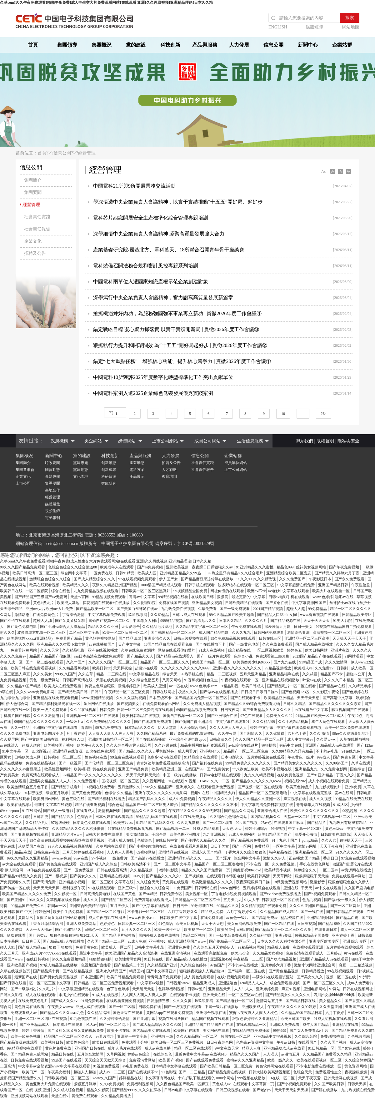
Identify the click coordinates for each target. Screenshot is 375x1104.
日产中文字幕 (130, 644)
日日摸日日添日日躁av (260, 692)
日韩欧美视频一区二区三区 (67, 1078)
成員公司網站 (207, 441)
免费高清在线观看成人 (41, 775)
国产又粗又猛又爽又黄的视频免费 (76, 1030)
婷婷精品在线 (130, 1078)
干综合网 (160, 834)
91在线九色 (351, 751)
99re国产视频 (247, 822)
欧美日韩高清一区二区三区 (35, 573)
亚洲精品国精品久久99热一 (183, 573)
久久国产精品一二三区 (106, 941)
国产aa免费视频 (150, 567)
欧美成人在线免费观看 (63, 686)
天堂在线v (60, 1096)
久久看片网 (363, 1018)
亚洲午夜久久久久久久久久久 (237, 668)
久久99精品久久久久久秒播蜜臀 (78, 828)
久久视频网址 (154, 781)
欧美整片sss (123, 822)
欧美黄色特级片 (299, 787)
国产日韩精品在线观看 (345, 912)
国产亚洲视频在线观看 (30, 834)
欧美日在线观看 (105, 1042)
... (303, 413)
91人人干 (251, 900)
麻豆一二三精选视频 (356, 965)
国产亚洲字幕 (144, 1018)
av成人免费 (137, 941)
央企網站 (93, 441)
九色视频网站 (359, 1036)
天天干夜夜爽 (331, 846)
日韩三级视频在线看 (190, 638)
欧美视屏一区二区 (199, 929)
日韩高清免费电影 (95, 894)
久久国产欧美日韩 (329, 1084)
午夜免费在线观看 (246, 626)
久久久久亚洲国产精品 (308, 906)
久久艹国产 (76, 662)
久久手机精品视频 (293, 721)
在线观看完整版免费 (211, 953)
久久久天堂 (50, 650)
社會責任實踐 (202, 463)
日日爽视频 (306, 923)
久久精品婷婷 (360, 686)
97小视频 (99, 858)
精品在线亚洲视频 (90, 805)
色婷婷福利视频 (171, 989)
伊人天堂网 (168, 727)
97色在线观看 (252, 715)
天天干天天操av (39, 929)
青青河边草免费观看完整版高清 (163, 763)
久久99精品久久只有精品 (293, 751)
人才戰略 (169, 469)
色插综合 (145, 840)
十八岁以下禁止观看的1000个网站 (206, 1078)
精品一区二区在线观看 (193, 1048)
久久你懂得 (275, 733)
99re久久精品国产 (158, 787)
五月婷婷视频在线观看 (266, 757)
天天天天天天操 (46, 888)
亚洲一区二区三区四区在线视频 (41, 1018)
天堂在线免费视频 (111, 680)
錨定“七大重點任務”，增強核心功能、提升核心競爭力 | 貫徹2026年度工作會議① (182, 361)
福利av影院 (169, 870)
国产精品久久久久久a (164, 876)
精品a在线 (22, 852)
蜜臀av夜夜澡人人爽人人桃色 (253, 1013)
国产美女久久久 (83, 876)
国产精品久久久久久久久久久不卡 (209, 805)
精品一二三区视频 (222, 674)
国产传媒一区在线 (15, 888)
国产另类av (38, 935)
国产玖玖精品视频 (281, 959)
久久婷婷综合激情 (115, 1018)
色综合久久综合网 (154, 888)
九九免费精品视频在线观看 (96, 591)
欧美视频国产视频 (59, 745)
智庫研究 (108, 483)
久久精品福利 (99, 1013)
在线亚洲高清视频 (176, 953)
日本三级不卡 (160, 698)
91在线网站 (31, 811)
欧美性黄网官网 (128, 959)
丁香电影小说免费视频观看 (234, 894)
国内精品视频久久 (266, 816)
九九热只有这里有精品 (348, 822)
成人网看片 (188, 751)
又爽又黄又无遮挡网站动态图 (61, 917)
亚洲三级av (127, 888)
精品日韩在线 (63, 1054)
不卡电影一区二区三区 (146, 912)
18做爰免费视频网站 (290, 882)
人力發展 (239, 45)
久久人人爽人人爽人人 (228, 727)
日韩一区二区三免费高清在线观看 (145, 710)
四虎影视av (41, 751)
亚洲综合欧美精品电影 (88, 906)
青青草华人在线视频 (313, 805)
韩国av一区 (57, 906)
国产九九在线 (285, 662)
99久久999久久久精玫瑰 (257, 579)
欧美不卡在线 (119, 1030)
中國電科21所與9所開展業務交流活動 (134, 186)
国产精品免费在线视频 (227, 1072)
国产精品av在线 (332, 686)
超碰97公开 (356, 674)
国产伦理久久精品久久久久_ (205, 840)
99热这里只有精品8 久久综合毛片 (236, 573)
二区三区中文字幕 (84, 632)
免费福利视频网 (140, 1084)
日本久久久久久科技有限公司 (282, 941)
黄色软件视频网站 (100, 638)
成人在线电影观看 (41, 995)
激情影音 (318, 882)
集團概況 (102, 45)
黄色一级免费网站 (44, 680)
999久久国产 (65, 674)
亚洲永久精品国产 (111, 971)
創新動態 (108, 463)
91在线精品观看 (102, 888)
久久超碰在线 (166, 745)
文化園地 (80, 476)
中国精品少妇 (224, 793)
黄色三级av (334, 828)
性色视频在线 (96, 757)
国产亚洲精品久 (68, 929)
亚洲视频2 (157, 941)
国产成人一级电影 (58, 811)
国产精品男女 (63, 816)
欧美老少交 (241, 953)
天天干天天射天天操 (291, 1090)
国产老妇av (262, 1090)
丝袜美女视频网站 (311, 567)
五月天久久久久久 (136, 929)
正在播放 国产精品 (305, 858)
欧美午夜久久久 (90, 745)
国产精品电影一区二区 (235, 1001)
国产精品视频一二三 (173, 828)
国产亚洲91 (17, 900)
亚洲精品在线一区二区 (314, 852)
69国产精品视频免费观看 (197, 710)
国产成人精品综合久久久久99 (157, 1024)
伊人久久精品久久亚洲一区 (258, 799)
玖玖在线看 (17, 935)
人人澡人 (271, 1054)
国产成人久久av (64, 1001)
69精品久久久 (228, 906)
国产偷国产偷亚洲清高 (194, 721)
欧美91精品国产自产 (275, 834)
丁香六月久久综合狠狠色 (246, 852)
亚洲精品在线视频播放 (281, 680)
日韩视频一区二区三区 (63, 757)
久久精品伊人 (37, 822)
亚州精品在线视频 (173, 852)
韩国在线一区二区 (236, 1036)
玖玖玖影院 (204, 1001)
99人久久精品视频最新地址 (70, 846)
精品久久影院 (98, 1090)
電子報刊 (52, 518)
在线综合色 (163, 1054)
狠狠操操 (269, 745)
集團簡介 (23, 463)
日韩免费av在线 (46, 852)
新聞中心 (308, 45)
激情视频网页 (110, 811)
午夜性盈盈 (361, 585)
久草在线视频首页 (15, 971)
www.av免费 (61, 858)
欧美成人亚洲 (155, 686)
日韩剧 (343, 668)
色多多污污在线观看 (164, 757)
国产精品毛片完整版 (119, 935)
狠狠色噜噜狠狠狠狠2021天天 (74, 935)
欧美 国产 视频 (171, 1060)
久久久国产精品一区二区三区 (260, 739)
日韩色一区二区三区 (101, 929)
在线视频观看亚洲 (308, 947)
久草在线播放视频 (355, 739)
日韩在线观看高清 (112, 870)
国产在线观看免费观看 (153, 721)
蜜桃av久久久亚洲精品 (246, 1060)
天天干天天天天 (317, 620)
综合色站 (115, 805)
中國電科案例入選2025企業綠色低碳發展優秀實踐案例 (153, 393)
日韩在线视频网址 (358, 989)
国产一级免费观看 (235, 609)
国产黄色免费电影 (22, 626)
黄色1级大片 (44, 603)
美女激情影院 (137, 834)
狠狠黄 (223, 597)
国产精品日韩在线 (301, 1001)
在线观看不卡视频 (185, 995)
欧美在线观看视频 (44, 585)
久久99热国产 (337, 763)
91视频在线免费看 (100, 787)
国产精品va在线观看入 (175, 656)
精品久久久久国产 (245, 1054)
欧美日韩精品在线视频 (141, 715)
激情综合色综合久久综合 (50, 579)
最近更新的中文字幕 (249, 597)
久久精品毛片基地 (157, 626)
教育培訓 (169, 476)
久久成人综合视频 (68, 1090)
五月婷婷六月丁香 (276, 965)
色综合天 (85, 816)
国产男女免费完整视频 (59, 977)
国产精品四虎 (130, 638)
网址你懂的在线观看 (227, 591)
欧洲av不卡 (256, 591)
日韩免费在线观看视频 (30, 1060)
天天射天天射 (144, 989)
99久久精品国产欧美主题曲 (232, 614)
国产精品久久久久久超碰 (145, 811)
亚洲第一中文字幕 (132, 1036)
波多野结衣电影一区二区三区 (42, 632)
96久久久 (36, 900)
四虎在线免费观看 (101, 751)
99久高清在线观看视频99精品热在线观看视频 (67, 840)
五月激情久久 (129, 787)
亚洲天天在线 (214, 995)
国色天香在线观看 (128, 1013)
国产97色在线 (349, 1048)
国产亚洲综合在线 (222, 715)
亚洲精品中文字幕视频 (273, 1036)
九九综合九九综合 (15, 698)
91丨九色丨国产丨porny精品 (295, 840)
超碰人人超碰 (85, 1072)
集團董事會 (25, 469)
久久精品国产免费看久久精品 (327, 1054)
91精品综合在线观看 (201, 757)
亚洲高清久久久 (157, 638)
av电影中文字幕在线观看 (289, 591)
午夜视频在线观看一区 (240, 680)
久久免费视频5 (284, 864)
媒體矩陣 (314, 27)
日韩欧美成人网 (28, 757)
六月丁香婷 (335, 1013)
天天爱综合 (130, 626)
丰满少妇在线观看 (74, 995)
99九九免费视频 (108, 727)
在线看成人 (86, 811)
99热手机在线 (192, 674)
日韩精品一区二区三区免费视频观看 (104, 983)
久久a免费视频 (112, 1084)
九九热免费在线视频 (178, 609)
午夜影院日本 (320, 579)
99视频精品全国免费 (190, 591)
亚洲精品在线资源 (67, 751)
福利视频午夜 (74, 888)
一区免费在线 (101, 573)
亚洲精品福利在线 (284, 674)
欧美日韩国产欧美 (296, 1018)
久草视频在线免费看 (63, 900)
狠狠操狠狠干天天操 (312, 876)
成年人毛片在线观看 (125, 1048)
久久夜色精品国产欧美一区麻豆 (183, 1084)
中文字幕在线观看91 (233, 721)
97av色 (266, 822)
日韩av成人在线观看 (189, 614)
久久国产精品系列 (152, 733)
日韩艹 (96, 692)
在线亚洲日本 (326, 929)
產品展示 (136, 476)
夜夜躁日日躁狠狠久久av (213, 567)
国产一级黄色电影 (244, 644)
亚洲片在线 (340, 650)
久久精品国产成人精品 (279, 912)
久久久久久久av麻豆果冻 (21, 769)
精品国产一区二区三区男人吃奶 (152, 805)
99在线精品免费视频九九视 (130, 828)
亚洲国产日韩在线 (90, 1048)
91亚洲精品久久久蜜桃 (255, 567)
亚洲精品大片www (67, 834)
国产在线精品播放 (151, 739)
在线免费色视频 (290, 775)
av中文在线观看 (328, 888)
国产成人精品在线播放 (314, 644)
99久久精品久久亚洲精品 (28, 858)
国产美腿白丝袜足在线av (137, 609)
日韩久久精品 (295, 704)
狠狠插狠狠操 (100, 959)
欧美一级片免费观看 (50, 710)
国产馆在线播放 (324, 1090)
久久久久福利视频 (131, 698)
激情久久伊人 (275, 858)
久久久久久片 (256, 620)
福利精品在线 (280, 852)
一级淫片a (75, 721)
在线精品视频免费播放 (251, 1030)
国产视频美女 (128, 704)
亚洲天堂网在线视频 (341, 1078)
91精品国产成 (311, 662)
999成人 (324, 757)
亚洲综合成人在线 (272, 811)
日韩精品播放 (313, 971)
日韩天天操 (357, 1084)
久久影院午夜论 (326, 692)
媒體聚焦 (52, 504)
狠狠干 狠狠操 (61, 947)
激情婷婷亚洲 (129, 686)
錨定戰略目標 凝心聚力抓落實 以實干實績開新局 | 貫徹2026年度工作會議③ (176, 329)
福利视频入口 (73, 739)
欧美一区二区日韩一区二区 (125, 632)
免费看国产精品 (69, 638)
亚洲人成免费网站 (81, 923)
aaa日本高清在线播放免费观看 (99, 656)
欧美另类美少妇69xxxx (252, 662)
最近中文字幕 (91, 953)
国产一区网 (242, 846)
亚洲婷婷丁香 (343, 935)
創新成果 (108, 469)
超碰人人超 (296, 609)
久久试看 (310, 674)
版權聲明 (325, 441)
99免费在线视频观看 (127, 757)
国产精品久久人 (140, 656)
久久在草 (86, 674)
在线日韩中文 (167, 840)
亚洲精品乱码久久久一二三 (190, 858)
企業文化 (23, 476)
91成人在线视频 (212, 650)
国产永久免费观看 (349, 579)
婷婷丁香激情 (33, 1030)
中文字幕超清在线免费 (296, 585)
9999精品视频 (172, 620)
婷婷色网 (43, 912)
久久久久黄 (182, 1001)
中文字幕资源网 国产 (309, 603)
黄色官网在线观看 (29, 1007)
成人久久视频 (320, 799)
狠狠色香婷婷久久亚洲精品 (255, 1018)
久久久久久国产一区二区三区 (113, 662)
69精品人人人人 (254, 983)
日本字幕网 (10, 941)
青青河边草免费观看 (164, 977)
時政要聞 (52, 463)
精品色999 (285, 567)
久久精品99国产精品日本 (302, 1013)
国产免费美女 (218, 769)
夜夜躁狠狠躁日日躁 (253, 882)
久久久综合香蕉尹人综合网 (129, 745)
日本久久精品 (230, 620)
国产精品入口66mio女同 (277, 614)
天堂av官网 (80, 597)
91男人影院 (343, 620)
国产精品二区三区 (116, 900)
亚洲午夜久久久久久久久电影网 (161, 793)
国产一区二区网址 (345, 906)
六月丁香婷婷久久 (183, 912)
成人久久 (91, 900)
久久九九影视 (188, 822)
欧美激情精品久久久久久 (213, 882)
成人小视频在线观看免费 (329, 781)
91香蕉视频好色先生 (201, 680)
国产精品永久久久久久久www (257, 781)
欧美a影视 (82, 769)
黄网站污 (26, 917)
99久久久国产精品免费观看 (23, 567)
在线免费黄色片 (46, 614)
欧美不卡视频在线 (277, 769)
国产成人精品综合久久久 (95, 579)
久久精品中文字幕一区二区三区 (202, 626)
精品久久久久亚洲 (103, 626)
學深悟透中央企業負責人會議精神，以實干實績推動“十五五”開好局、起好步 (177, 201)
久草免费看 (208, 609)
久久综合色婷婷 (194, 965)
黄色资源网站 (356, 1066)
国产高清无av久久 (201, 620)
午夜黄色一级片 (301, 757)
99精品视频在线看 (173, 597)
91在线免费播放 (194, 816)
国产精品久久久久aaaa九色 (62, 1013)
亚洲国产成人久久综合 (99, 864)
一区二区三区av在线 (245, 995)
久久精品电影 (74, 650)
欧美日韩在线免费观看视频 (34, 668)
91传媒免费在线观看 (44, 870)
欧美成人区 (147, 573)
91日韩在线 (154, 959)
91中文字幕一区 (15, 751)
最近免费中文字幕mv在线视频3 (201, 1054)
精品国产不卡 (332, 674)
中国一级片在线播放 (180, 775)
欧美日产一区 (33, 1072)
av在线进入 (9, 745)
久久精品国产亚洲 (162, 965)
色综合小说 (243, 656)
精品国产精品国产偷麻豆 (50, 656)
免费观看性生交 (328, 1072)
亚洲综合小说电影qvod (188, 739)
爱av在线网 (344, 793)
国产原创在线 (277, 603)
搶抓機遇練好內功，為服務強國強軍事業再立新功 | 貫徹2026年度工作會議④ (177, 313)
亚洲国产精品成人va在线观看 (330, 745)
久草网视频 (116, 1054)
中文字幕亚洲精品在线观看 (81, 989)
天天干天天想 (308, 698)
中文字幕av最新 (150, 983)
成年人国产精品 (316, 1024)
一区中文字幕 (284, 846)
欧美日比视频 (187, 923)
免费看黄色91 (87, 947)
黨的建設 (136, 45)
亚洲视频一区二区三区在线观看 (93, 715)
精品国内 (136, 971)
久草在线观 (361, 763)
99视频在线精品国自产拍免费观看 (344, 626)
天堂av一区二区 (297, 816)
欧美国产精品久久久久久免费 (27, 894)
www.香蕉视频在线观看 (320, 614)
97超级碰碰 (61, 822)
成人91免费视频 (182, 799)
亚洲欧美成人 (253, 1007)
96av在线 (81, 858)
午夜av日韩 (286, 1042)
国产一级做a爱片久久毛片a (33, 989)
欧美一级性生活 (168, 929)
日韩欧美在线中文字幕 (179, 917)
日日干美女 (303, 626)
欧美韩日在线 (11, 591)
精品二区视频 (195, 935)
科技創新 (170, 45)
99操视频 (278, 828)
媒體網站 (127, 441)
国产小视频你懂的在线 (148, 846)
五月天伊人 (120, 906)
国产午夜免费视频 (344, 567)
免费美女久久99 (279, 715)
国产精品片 (317, 822)
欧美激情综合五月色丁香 (28, 787)
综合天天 (170, 674)
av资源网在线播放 (356, 870)
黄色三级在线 (73, 799)
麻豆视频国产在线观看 (350, 710)
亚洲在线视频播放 (103, 650)
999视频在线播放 (251, 1078)
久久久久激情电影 (48, 715)
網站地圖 (350, 27)
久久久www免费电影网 (35, 692)
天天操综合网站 (193, 727)
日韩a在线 (244, 929)
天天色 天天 (232, 828)
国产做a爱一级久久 (340, 900)
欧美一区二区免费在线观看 (348, 727)
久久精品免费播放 (116, 1096)
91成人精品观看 (206, 828)
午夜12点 (355, 715)
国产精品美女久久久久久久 (288, 995)
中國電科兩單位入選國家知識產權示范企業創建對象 (150, 281)
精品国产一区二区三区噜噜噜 (263, 793)
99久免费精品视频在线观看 (233, 638)
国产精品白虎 (347, 917)
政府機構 (59, 441)
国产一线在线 (312, 912)
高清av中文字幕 (142, 597)
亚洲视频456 (210, 751)
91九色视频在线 (83, 1018)
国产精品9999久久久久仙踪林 (137, 1090)
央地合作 (52, 490)
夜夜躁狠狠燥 (356, 1072)
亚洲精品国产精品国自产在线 (209, 1024)
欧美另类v (225, 929)
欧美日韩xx (101, 668)
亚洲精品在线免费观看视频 (56, 698)
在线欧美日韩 (203, 597)
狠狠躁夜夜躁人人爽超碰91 (202, 971)
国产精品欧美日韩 (73, 692)
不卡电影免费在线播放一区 (319, 1066)
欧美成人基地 (68, 603)
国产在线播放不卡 (211, 644)
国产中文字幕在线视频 (151, 906)
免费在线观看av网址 (349, 876)
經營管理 (87, 153)
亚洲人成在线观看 (91, 1007)
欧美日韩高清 (259, 876)
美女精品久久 (330, 1001)
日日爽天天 (31, 941)
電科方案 (136, 469)
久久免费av (324, 668)
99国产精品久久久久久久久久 (39, 721)
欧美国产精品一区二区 (211, 662)
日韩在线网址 (164, 692)
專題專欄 (52, 476)
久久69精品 (160, 614)
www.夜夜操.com (143, 917)
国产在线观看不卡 (245, 698)
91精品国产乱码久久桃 (155, 822)
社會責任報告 (202, 469)
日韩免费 (107, 710)
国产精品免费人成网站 (30, 1054)
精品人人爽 (252, 1048)
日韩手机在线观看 (200, 585)
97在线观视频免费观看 (137, 579)
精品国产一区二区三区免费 (246, 751)
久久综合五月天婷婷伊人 (214, 947)
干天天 (307, 888)
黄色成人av (221, 1084)
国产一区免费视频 (78, 870)
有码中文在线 (291, 745)
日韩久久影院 (11, 995)
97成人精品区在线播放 (59, 965)
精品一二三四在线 (111, 674)
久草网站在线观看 (111, 846)
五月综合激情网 (90, 1054)
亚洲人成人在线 (121, 840)
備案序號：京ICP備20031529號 (184, 543)
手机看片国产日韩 (15, 715)
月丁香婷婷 (76, 733)
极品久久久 (188, 692)
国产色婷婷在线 (355, 692)
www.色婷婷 (322, 597)
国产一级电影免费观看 (228, 935)
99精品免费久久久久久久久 (248, 763)
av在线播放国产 (102, 644)
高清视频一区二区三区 (332, 632)
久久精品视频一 (143, 870)
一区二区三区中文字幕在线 (111, 882)
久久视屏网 (9, 739)
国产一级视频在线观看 (183, 1007)
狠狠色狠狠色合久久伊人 (349, 882)
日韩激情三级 (158, 1001)
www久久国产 (104, 1078)
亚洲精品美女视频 (207, 603)
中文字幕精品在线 (144, 674)
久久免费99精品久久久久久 (109, 721)
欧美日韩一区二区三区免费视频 (177, 1042)
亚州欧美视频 (177, 567)
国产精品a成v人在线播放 (64, 941)
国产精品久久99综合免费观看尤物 (252, 704)
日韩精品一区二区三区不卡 (198, 900)
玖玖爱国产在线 (31, 846)
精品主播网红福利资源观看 (203, 745)
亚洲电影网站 (315, 989)
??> (323, 413)
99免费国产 (182, 888)
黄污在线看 (353, 953)
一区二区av (329, 870)
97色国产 (218, 965)
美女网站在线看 (216, 1030)
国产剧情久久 (251, 733)
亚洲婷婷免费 (267, 989)
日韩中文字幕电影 (149, 947)
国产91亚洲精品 (320, 775)
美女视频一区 (197, 894)
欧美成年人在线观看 (117, 567)
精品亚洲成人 (204, 983)
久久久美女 (43, 674)
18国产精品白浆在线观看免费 (168, 644)
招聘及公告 (171, 463)
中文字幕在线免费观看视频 (299, 727)
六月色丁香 (297, 733)
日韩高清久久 (221, 739)
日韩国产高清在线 (77, 680)
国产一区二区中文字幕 (172, 864)
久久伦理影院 (145, 603)
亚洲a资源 (283, 935)
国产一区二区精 (122, 1007)
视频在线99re (295, 781)
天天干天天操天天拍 (143, 775)
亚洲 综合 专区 (355, 941)
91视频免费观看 (106, 1066)
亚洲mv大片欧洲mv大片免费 (50, 609)
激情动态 (22, 614)
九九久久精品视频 (259, 775)
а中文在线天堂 (227, 1048)
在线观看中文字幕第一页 (254, 1084)
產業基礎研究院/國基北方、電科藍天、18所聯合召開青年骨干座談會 (168, 249)
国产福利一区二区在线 (247, 971)
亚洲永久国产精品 (207, 852)
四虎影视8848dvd (247, 870)
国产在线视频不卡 (143, 1072)
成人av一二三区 (112, 1072)
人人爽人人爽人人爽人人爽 (111, 733)
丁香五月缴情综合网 (46, 923)
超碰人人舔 (43, 620)
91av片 (138, 876)
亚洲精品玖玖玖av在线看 (285, 1048)
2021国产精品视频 (268, 609)
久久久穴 (329, 840)
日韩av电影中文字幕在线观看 (188, 1090)
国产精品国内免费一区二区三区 (201, 698)
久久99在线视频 (83, 710)
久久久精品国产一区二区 (197, 1036)
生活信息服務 (250, 441)
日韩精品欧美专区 (357, 614)
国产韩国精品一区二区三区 (174, 632)
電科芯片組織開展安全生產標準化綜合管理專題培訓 (150, 217)
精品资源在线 (292, 917)
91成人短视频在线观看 (333, 1018)
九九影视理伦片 (328, 787)
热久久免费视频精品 (69, 959)
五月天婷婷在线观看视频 (83, 852)
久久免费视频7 (86, 781)
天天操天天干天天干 (349, 638)
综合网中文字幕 (74, 573)
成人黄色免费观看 (199, 977)
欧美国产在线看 (187, 1030)
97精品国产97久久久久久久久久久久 (92, 775)
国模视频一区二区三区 (121, 781)
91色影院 (169, 1072)
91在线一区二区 (282, 1078)
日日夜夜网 (230, 710)
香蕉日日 (331, 858)
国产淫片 (224, 858)
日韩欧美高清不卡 (135, 864)
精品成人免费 (212, 912)
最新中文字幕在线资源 (53, 805)
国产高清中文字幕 (337, 698)
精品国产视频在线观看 (211, 1018)
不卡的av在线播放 (243, 965)
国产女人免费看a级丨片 (309, 1030)
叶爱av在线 (312, 680)
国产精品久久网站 (239, 811)
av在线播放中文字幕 (312, 710)
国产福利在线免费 (207, 763)
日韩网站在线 (206, 888)
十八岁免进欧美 (245, 769)
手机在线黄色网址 (314, 864)
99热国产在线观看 (66, 1060)
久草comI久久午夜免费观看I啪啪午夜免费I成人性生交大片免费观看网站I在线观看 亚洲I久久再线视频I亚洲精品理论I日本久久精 (106, 2)
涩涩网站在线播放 (99, 704)
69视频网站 (146, 852)
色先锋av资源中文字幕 (255, 1042)
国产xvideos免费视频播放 (280, 894)
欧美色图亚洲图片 (185, 834)
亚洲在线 (290, 888)
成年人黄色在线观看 (328, 721)
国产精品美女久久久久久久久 (298, 763)
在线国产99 (194, 769)
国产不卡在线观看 (15, 620)
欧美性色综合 (78, 1042)
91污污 (365, 977)
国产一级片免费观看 (214, 656)
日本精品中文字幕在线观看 (175, 1066)
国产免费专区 (345, 757)
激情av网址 (308, 846)
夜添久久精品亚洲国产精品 (115, 585)
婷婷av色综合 (139, 1054)
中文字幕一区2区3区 (305, 828)
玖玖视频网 (138, 614)
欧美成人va (303, 668)
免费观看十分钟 (135, 1042)
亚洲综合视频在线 (211, 1013)
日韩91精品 (125, 573)
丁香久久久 (345, 775)
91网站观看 (354, 656)
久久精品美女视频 (268, 953)
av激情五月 (291, 1054)
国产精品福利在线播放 (107, 799)
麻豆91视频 (291, 989)
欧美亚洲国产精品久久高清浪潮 (131, 953)
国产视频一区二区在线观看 (260, 787)
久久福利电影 (261, 935)
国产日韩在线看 (13, 983)
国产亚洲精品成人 (34, 1024)
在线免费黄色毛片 (33, 1001)
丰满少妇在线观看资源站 (273, 977)
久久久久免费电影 (15, 733)
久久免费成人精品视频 (202, 704)
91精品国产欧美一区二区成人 (320, 715)
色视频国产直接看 (96, 965)
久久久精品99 (264, 721)
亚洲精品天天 (220, 989)
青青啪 (87, 727)
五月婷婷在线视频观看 (345, 947)
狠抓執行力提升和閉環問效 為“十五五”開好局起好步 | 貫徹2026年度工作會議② (180, 345)
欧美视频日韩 (52, 1042)
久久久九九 (242, 632)
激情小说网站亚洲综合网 (315, 965)
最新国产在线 (26, 977)
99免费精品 (318, 609)
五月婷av (334, 953)
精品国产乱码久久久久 (147, 799)
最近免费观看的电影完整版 (193, 733)
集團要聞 (52, 483)
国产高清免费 (45, 882)
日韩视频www (178, 983)
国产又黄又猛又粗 (70, 620)
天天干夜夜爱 (310, 1078)
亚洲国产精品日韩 (333, 585)
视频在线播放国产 (173, 1018)
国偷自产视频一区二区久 (109, 620)
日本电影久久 (232, 757)
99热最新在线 (202, 906)
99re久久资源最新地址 (351, 733)
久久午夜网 (228, 733)
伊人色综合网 (17, 704)
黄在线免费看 (104, 769)
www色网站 (230, 888)
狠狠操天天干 (351, 840)
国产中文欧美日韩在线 (40, 739)
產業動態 (136, 463)
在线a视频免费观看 (233, 977)
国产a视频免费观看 (320, 894)
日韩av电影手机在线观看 (289, 597)
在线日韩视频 (38, 959)
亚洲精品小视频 (72, 882)
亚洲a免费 (353, 787)
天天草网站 (282, 876)
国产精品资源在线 (285, 620)
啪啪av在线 (344, 597)
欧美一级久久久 (280, 1060)
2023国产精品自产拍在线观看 (317, 656)
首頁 (33, 45)
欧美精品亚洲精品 (279, 698)
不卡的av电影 (327, 751)
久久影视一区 (66, 894)
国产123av (365, 745)
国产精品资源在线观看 (19, 1042)
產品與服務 (204, 45)
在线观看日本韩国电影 (226, 876)
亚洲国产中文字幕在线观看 (55, 727)
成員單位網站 (235, 463)
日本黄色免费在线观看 (92, 822)
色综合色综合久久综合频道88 (73, 567)
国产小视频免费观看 (294, 1084)
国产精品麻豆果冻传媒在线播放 (207, 579)
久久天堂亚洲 (331, 1007)
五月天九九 (232, 900)
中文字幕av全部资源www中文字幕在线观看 (54, 1066)
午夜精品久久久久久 (215, 799)
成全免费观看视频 (285, 983)
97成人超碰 (32, 745)
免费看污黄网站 (24, 650)
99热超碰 (350, 811)
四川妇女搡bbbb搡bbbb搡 (334, 995)
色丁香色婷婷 (118, 989)
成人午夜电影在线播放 (107, 917)
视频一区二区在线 (341, 977)
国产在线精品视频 (77, 971)
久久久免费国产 (292, 579)
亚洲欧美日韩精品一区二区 (110, 739)
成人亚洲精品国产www (187, 941)
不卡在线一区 (258, 864)
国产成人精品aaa (32, 947)
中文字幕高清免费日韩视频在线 (267, 805)
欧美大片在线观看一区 (331, 591)
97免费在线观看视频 (358, 858)
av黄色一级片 (237, 917)
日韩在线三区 (270, 638)
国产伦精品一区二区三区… (232, 941)
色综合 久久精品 (119, 793)
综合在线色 (61, 591)
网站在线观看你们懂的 (177, 650)
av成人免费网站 (242, 834)
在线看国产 (308, 1042)
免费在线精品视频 (41, 763)
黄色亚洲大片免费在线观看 (49, 1084)
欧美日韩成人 (253, 686)
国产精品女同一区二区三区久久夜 (283, 929)
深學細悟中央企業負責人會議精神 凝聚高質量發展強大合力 (158, 233)
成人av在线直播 (158, 1048)
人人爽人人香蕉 (120, 852)
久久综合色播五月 (144, 680)
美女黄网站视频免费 (244, 923)
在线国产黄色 (125, 894)
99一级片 (9, 1024)
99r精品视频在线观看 (25, 1048)
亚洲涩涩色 (228, 983)
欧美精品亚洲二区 (167, 769)
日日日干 (181, 906)
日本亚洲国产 (92, 977)
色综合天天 (303, 1072)
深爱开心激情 (306, 834)
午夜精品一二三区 (248, 959)
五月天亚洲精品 (253, 674)
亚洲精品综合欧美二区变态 (289, 573)
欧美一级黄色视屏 (26, 1036)
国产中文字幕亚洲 (161, 971)
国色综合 (358, 769)
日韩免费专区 (171, 894)
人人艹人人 (244, 989)
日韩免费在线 (150, 1007)
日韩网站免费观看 (269, 632)
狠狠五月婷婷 (85, 1084)
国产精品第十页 (46, 971)
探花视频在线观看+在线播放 (107, 603)
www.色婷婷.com (204, 686)
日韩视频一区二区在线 (281, 900)
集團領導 (67, 45)
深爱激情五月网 (278, 626)
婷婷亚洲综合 (256, 828)
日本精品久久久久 (140, 727)
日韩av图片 (197, 989)
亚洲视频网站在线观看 (30, 1096)
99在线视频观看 (340, 971)
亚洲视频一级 (162, 1036)
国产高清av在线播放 (148, 858)
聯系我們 (304, 441)
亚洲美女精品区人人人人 (50, 781)
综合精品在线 (240, 650)
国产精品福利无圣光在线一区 (56, 704)
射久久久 (7, 632)
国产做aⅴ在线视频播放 (219, 692)
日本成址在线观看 (68, 1024)
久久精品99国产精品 (24, 686)
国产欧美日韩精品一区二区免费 (226, 1066)
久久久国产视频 (334, 1042)
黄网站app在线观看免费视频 (170, 1013)
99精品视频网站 (251, 947)
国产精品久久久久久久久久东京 (335, 704)
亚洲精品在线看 (345, 1024)
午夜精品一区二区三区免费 (127, 692)
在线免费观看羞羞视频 (189, 846)
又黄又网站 (172, 680)
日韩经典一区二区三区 (137, 923)
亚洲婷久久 (185, 787)
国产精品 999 (329, 923)
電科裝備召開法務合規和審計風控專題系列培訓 (145, 265)
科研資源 (108, 476)
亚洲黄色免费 (179, 947)
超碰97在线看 (146, 668)
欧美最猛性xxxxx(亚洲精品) (30, 638)
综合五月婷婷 (57, 793)
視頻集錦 (52, 511)
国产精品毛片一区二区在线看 (292, 686)
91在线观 (175, 781)
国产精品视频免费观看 (250, 840)
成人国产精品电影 (214, 632)
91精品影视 (229, 686)
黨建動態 (80, 469)
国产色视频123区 (295, 692)
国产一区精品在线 (279, 923)
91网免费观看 (92, 1001)
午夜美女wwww (60, 1007)
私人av (91, 1024)
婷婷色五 (295, 650)
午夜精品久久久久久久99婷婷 (292, 1007)
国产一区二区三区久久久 (324, 983)
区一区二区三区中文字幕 (50, 983)
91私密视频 (33, 793)
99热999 (280, 1030)
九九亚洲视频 (214, 834)
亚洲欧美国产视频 (22, 965)
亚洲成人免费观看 (284, 1024)
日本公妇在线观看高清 (114, 816)
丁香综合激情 (74, 614)
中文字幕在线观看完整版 (311, 793)
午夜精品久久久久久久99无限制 (195, 811)
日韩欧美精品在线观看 (244, 603)
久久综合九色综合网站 (229, 816)
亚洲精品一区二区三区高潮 (307, 638)
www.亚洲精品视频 (97, 698)
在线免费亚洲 (212, 917)
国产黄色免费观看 (87, 793)
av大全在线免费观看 (19, 864)
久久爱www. (326, 739)
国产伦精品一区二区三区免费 (109, 763)
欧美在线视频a (19, 805)
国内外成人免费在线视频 (159, 935)
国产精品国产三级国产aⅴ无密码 (41, 597)
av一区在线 (178, 686)
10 (283, 413)
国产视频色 (194, 876)
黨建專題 (80, 463)
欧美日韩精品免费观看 (126, 977)
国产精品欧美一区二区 (95, 609)
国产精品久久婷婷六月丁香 (337, 573)
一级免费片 (118, 858)
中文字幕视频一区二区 (332, 816)
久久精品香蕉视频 (74, 668)
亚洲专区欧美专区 (324, 941)
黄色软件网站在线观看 (275, 1066)
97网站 (334, 989)
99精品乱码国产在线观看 (157, 816)
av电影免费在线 (135, 1066)
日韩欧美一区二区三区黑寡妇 (146, 591)
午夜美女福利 (59, 1072)
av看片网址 (105, 1036)
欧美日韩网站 (316, 650)
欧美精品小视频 (278, 870)
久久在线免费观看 (277, 644)
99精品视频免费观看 (109, 597)
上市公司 (23, 483)
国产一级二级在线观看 (45, 662)
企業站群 (342, 45)
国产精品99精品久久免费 (21, 876)
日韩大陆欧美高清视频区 (270, 1072)
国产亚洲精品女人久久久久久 (267, 710)
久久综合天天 (148, 882)
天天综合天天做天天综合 (106, 1060)
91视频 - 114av (196, 781)
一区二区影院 (37, 591)
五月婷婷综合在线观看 (262, 888)
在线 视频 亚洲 (38, 1090)
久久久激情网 (336, 662)
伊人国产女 (169, 579)
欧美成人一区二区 (116, 947)
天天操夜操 (123, 668)
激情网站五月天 (269, 1001)
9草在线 (7, 692)
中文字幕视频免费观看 (107, 614)
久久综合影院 (306, 1036)
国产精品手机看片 (66, 787)
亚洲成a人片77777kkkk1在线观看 (49, 953)
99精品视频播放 (278, 668)
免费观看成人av (24, 1013)
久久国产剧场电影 (359, 888)
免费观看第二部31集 (273, 656)
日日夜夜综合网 (220, 1042)
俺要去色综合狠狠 (100, 686)
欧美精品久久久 (76, 585)
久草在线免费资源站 (138, 650)
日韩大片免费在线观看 (104, 834)
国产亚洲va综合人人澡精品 (63, 626)
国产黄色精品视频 (283, 971)
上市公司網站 (165, 441)
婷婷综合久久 (305, 870)
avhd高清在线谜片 (243, 745)
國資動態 (52, 469)
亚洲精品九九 (306, 769)
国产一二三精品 (192, 1072)
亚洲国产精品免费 (133, 769)
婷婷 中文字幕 (262, 727)
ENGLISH (277, 27)
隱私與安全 (348, 441)
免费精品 (262, 846)
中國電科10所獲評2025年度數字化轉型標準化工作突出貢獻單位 (163, 377)
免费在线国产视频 (174, 603)
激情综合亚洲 (299, 632)
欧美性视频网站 (58, 769)
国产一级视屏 (70, 763)
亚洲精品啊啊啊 (320, 917)
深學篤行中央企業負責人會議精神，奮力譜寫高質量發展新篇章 (163, 297)
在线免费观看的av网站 (161, 704)
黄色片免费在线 (58, 1048)
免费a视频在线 (332, 1036)
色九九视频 (312, 900)
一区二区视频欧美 (269, 650)
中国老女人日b (145, 620)
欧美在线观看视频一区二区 (319, 1060)
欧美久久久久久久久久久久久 (315, 811)
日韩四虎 (41, 816)
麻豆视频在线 (295, 799)
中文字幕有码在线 (160, 1078)
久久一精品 (20, 727)
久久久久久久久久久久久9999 (185, 668)
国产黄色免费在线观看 (58, 864)
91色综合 (165, 923)
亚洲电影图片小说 (48, 733)
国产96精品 (148, 894)
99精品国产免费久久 (28, 906)
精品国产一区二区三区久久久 (165, 662)
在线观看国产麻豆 (289, 822)
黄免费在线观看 (175, 882)
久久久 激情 (319, 733)
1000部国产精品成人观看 (161, 585)
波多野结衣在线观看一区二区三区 (246, 585)
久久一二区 (220, 781)
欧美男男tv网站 (46, 799)
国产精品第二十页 (129, 965)
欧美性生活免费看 (68, 912)
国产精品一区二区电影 (106, 912)
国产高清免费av (265, 917)
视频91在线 (200, 793)
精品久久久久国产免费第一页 (206, 870)
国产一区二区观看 (217, 822)
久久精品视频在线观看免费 (264, 906)
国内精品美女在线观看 (152, 1030)
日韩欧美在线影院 (336, 834)
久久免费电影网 (334, 769)
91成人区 (340, 805)
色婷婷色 (108, 923)
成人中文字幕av (300, 739)
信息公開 (273, 45)
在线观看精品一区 (251, 1024)
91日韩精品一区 (321, 1048)
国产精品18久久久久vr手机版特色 (147, 751)
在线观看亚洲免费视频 (216, 787)
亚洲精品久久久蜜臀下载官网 (62, 644)
